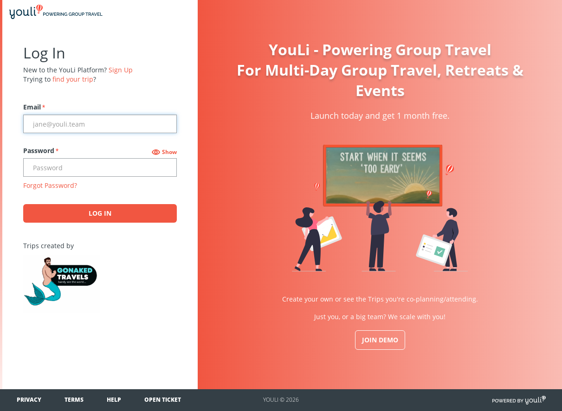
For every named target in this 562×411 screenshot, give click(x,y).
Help (114, 400)
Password (40, 150)
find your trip (72, 79)
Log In (100, 213)
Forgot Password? (50, 185)
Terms (74, 400)
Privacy (29, 400)
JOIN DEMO (380, 339)
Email (34, 107)
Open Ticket (162, 400)
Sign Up (121, 69)
